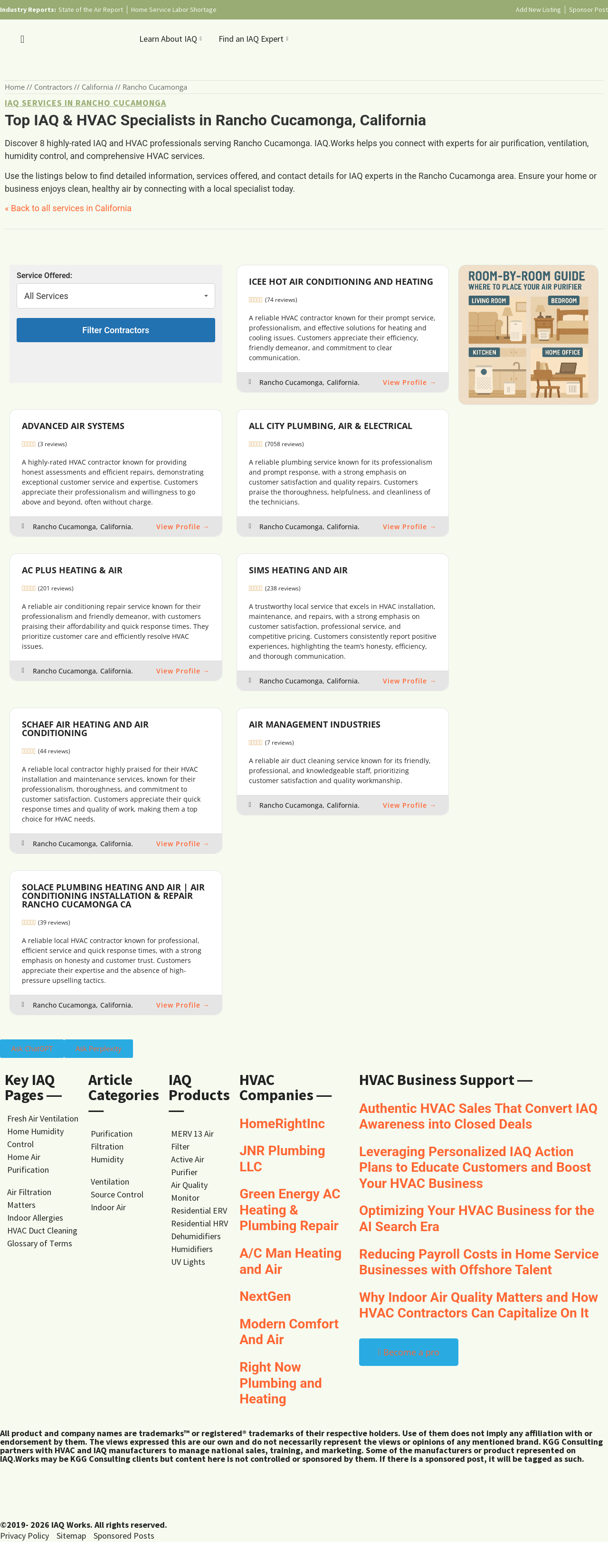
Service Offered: (44, 276)
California (97, 87)
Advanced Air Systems (73, 425)
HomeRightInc (282, 1123)
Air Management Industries (314, 724)
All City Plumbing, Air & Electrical (330, 425)
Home (15, 87)
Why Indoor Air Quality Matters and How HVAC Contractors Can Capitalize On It (478, 1305)
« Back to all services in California (68, 208)
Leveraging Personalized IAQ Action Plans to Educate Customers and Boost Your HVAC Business (475, 1167)
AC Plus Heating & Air (72, 570)
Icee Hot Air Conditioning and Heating (341, 281)
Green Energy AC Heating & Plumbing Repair (289, 1210)
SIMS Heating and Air (298, 570)
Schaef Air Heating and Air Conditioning (85, 728)
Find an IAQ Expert (254, 38)
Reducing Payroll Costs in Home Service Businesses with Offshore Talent (479, 1262)
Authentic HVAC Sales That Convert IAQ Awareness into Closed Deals (478, 1116)
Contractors (53, 87)
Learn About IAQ (171, 38)
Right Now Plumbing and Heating (280, 1383)
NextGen (265, 1296)
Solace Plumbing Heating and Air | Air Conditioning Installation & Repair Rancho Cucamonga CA (113, 895)
